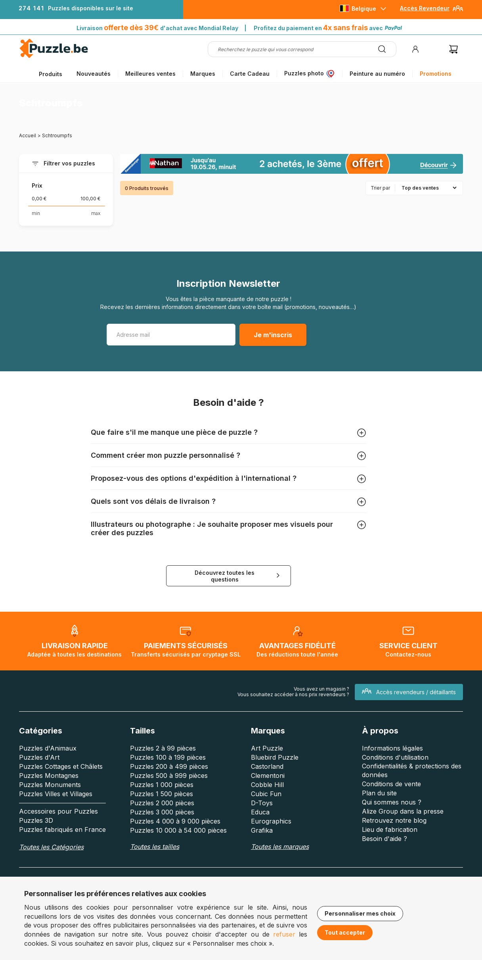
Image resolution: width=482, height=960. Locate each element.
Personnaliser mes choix (360, 913)
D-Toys (262, 803)
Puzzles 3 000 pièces (162, 812)
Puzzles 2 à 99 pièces (163, 748)
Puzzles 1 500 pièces (161, 794)
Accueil (27, 135)
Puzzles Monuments (50, 785)
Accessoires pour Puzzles (58, 811)
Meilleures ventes (150, 73)
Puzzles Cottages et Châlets (61, 766)
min (36, 213)
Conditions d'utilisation (395, 757)
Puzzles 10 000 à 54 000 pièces (178, 830)
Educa (260, 812)
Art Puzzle (267, 748)
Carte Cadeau (250, 73)
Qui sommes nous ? (391, 802)
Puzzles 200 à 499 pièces (169, 766)
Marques (202, 73)
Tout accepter (345, 932)
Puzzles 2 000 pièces (162, 803)
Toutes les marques (280, 847)
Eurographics (271, 821)
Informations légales (392, 748)
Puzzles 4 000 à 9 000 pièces (175, 821)
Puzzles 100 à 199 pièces (168, 757)
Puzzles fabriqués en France (62, 829)
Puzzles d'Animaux (48, 748)
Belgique (364, 8)
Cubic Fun (266, 794)
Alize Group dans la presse (403, 811)
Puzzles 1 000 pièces (161, 785)
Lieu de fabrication (389, 829)
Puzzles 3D (36, 820)
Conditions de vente (391, 784)
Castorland (267, 766)
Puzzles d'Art (39, 757)
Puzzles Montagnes (48, 776)
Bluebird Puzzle (274, 757)
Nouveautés (94, 73)
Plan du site (379, 793)
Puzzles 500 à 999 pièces (169, 776)
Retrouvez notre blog (394, 820)
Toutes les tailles (154, 847)
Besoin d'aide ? (384, 839)
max (95, 213)
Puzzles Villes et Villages (55, 794)
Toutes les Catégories (51, 847)
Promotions (435, 73)
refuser (284, 934)
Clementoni (268, 776)
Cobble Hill (267, 785)
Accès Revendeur (424, 8)
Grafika (262, 830)
